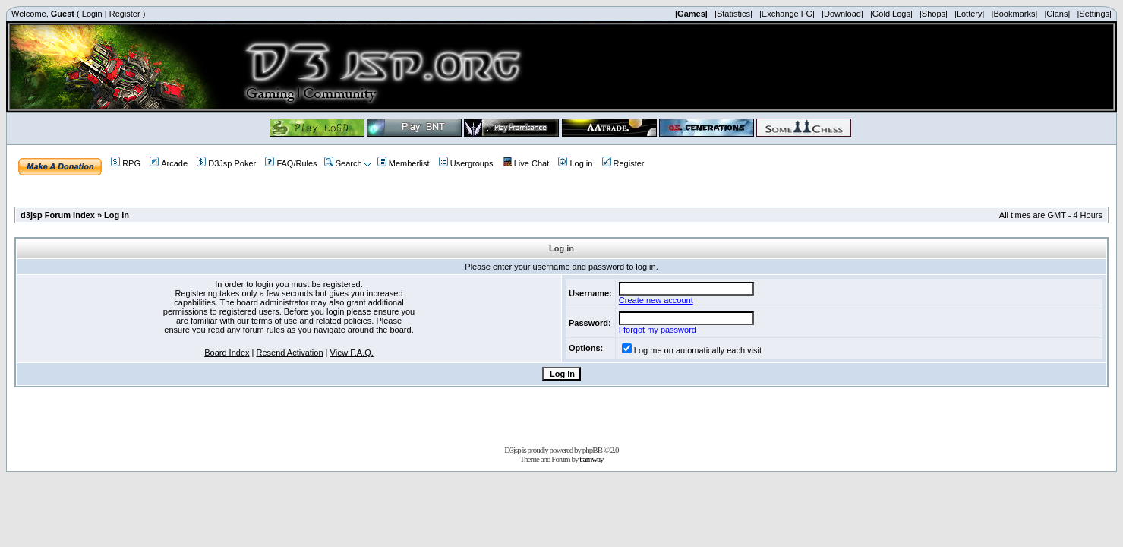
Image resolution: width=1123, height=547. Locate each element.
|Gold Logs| (891, 13)
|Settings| (1094, 13)
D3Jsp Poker (226, 163)
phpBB (592, 449)
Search (343, 163)
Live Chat (526, 163)
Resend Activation (290, 352)
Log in (575, 163)
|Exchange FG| (787, 13)
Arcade (169, 163)
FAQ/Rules (291, 163)
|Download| (842, 13)
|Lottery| (969, 13)
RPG (125, 163)
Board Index (226, 352)
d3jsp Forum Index (58, 215)
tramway (591, 458)
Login (92, 13)
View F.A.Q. (352, 352)
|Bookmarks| (1015, 13)
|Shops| (934, 13)
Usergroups (466, 163)
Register (124, 13)
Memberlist (403, 163)
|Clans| (1057, 13)
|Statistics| (733, 13)
